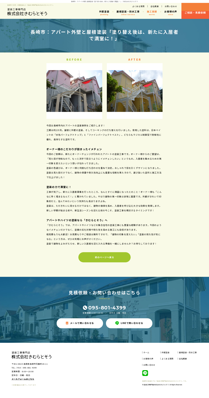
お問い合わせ (171, 6)
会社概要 (155, 6)
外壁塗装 (104, 13)
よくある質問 (138, 6)
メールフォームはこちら (23, 379)
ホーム (146, 352)
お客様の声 (170, 13)
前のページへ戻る (104, 257)
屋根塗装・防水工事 (128, 13)
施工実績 (152, 13)
